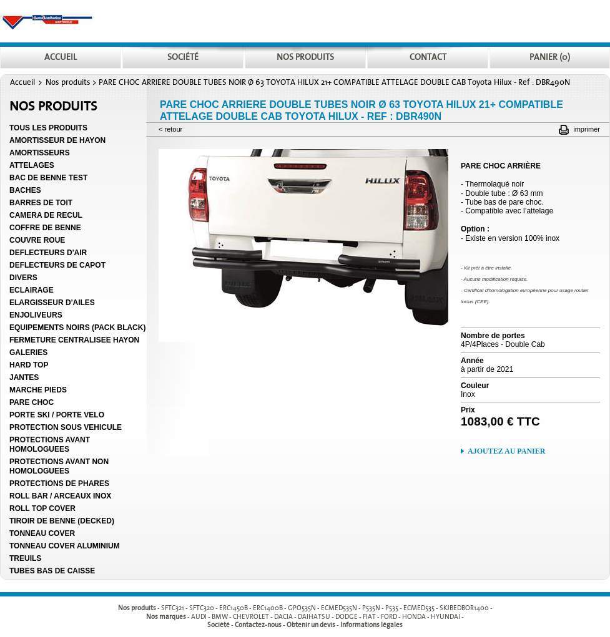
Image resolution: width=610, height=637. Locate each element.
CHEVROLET (251, 617)
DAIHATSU (314, 617)
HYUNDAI (445, 617)
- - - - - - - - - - (327, 609)
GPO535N (302, 609)
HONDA (414, 617)
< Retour (170, 129)
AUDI (199, 617)
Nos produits (68, 82)
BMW (220, 617)
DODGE (346, 617)
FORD (389, 617)
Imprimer (586, 129)
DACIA (283, 617)
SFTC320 (201, 609)
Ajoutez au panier (506, 451)
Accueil (22, 82)
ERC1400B (268, 609)
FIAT (369, 617)
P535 (391, 609)
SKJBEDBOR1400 (464, 609)
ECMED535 (419, 609)
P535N (371, 609)
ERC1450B (233, 609)
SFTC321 (172, 609)
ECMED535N (339, 609)
